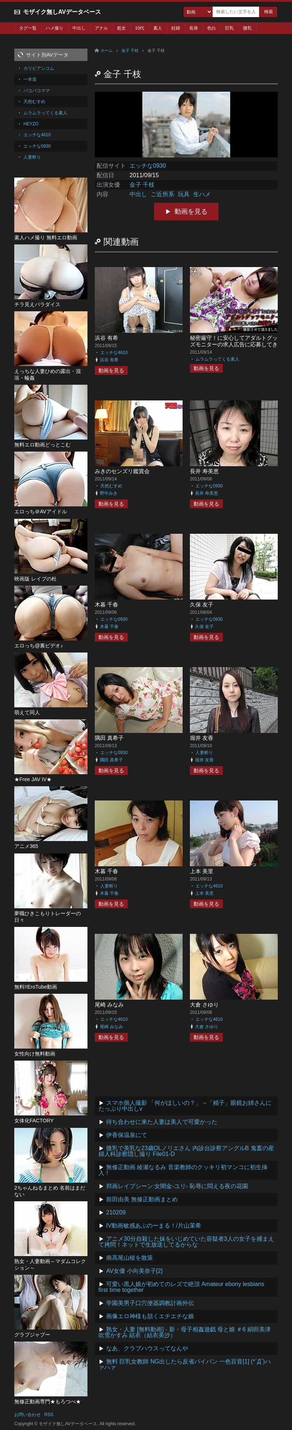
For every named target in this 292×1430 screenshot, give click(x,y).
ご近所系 (162, 194)
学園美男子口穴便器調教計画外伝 (150, 1303)
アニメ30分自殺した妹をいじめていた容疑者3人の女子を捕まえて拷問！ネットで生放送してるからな (186, 1242)
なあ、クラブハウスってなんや (147, 1348)
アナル (101, 28)
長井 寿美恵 (204, 471)
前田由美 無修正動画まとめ (142, 1199)
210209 (116, 1212)
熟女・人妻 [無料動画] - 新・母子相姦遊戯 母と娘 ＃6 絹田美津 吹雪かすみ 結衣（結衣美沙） (184, 1332)
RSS (48, 1414)
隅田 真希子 (109, 738)
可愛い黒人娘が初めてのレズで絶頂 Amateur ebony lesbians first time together (181, 1287)
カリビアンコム (38, 68)
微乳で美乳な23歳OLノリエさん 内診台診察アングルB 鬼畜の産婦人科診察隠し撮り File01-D (186, 1151)
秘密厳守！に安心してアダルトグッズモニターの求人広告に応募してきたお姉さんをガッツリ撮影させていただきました (234, 348)
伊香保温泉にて (126, 1135)
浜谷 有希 (106, 338)
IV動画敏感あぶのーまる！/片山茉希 (153, 1225)
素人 (157, 28)
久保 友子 (201, 604)
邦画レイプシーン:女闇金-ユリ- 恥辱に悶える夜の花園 (177, 1186)
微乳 (247, 28)
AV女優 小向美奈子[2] (134, 1271)
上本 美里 (201, 871)
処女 (121, 28)
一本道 (30, 79)
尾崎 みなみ (109, 1004)
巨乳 (229, 28)
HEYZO (30, 123)
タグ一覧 (28, 28)
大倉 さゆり (204, 1004)
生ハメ (202, 194)
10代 (139, 28)
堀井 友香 (201, 738)
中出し (79, 28)
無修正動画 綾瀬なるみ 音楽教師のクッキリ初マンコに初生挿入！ (182, 1170)
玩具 (184, 194)
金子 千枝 (130, 50)
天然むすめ (111, 485)
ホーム (107, 50)
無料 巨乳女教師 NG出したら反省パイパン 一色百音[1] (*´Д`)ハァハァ (184, 1364)
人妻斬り (204, 752)
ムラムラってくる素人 (217, 359)
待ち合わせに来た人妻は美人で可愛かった (161, 1122)
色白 (211, 28)
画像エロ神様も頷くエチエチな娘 (150, 1316)
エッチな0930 (148, 166)
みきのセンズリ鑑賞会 (122, 471)
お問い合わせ (27, 1414)
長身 (193, 28)
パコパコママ (36, 90)
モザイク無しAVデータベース (62, 12)
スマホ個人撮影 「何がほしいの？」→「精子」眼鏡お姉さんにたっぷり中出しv (185, 1106)
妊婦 (175, 28)
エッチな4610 (114, 352)
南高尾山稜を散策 (129, 1258)
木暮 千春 (106, 604)
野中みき (108, 493)
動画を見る (191, 211)
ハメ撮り (54, 28)
